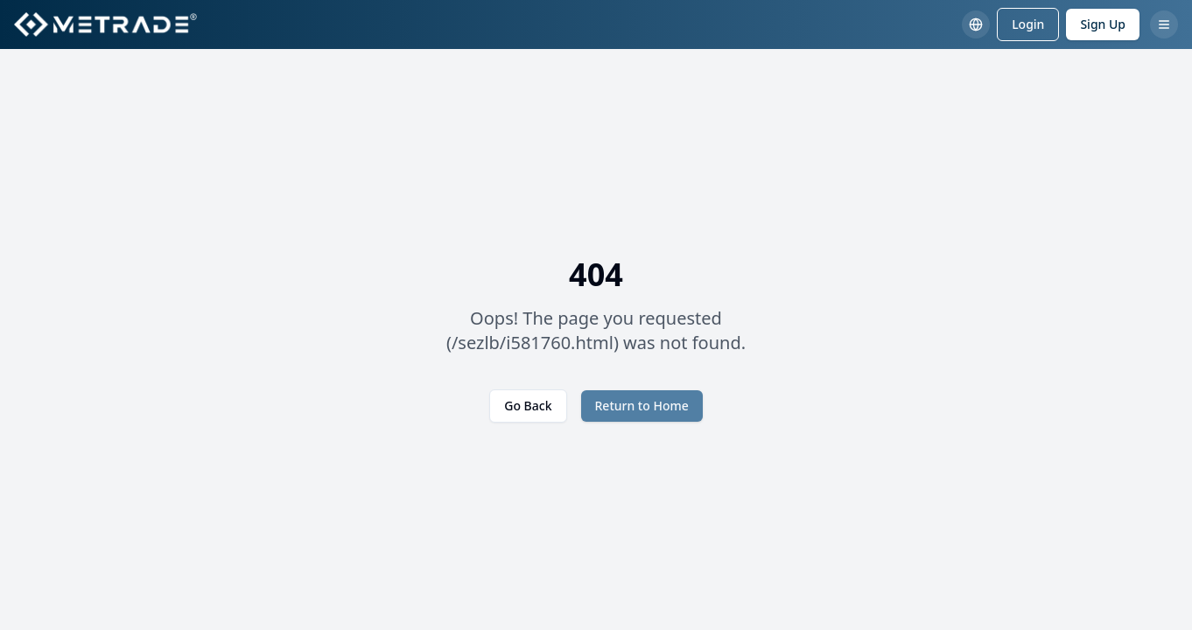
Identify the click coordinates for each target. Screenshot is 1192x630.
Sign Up (1102, 24)
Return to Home (642, 405)
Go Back (527, 405)
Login (1028, 24)
